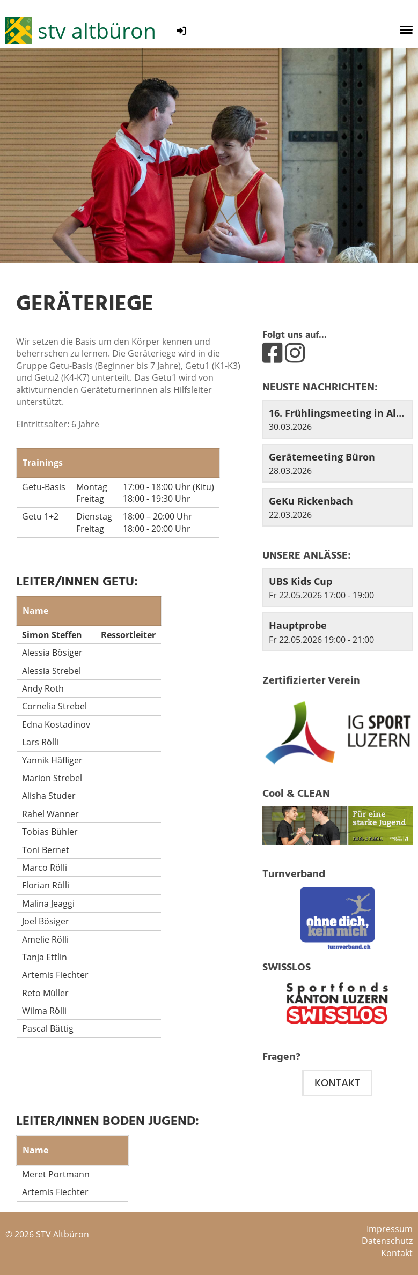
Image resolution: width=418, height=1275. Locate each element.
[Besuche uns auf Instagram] (295, 352)
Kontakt (337, 1083)
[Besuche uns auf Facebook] (272, 352)
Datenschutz (387, 1241)
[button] (337, 587)
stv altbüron (97, 30)
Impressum (389, 1229)
